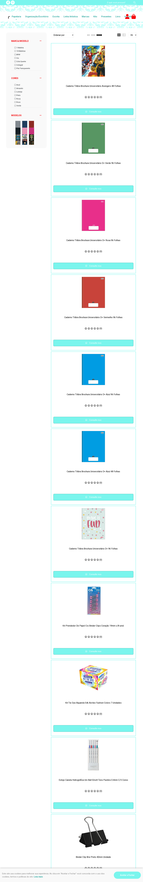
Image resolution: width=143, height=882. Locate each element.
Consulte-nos (61, 114)
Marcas (85, 16)
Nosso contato (47, 821)
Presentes (106, 16)
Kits (95, 16)
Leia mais (38, 877)
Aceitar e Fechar (127, 875)
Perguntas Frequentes (50, 817)
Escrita (56, 16)
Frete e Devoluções (15, 821)
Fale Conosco (46, 824)
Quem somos (46, 827)
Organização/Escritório (37, 16)
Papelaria (16, 16)
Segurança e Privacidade (17, 817)
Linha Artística (71, 16)
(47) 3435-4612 (82, 817)
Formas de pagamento (16, 827)
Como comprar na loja (16, 824)
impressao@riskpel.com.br (87, 829)
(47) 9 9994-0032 (83, 821)
